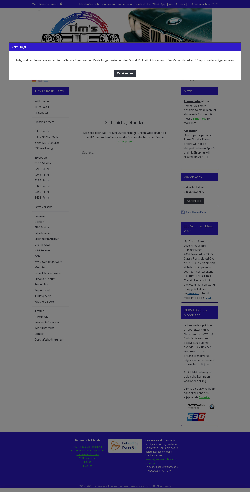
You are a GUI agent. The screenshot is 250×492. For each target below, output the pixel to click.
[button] (125, 73)
